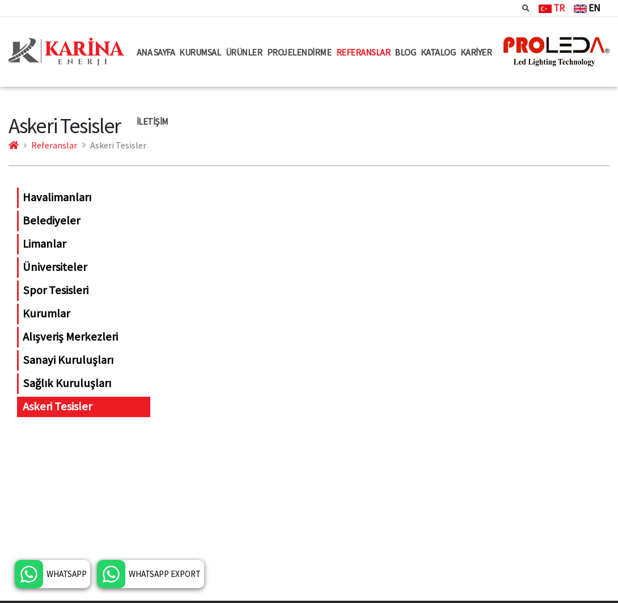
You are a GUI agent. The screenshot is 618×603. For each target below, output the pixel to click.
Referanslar (54, 145)
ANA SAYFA (156, 52)
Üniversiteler (55, 267)
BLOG (405, 52)
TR (552, 8)
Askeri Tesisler (57, 406)
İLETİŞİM (152, 121)
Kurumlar (46, 313)
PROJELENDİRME (299, 52)
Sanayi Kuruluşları (68, 360)
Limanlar (44, 243)
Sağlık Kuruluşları (67, 383)
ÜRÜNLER (244, 52)
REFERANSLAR (363, 52)
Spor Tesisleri (55, 290)
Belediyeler (51, 220)
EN (587, 8)
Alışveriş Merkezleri (70, 336)
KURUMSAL (200, 52)
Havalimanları (57, 197)
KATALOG (438, 52)
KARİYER (476, 52)
